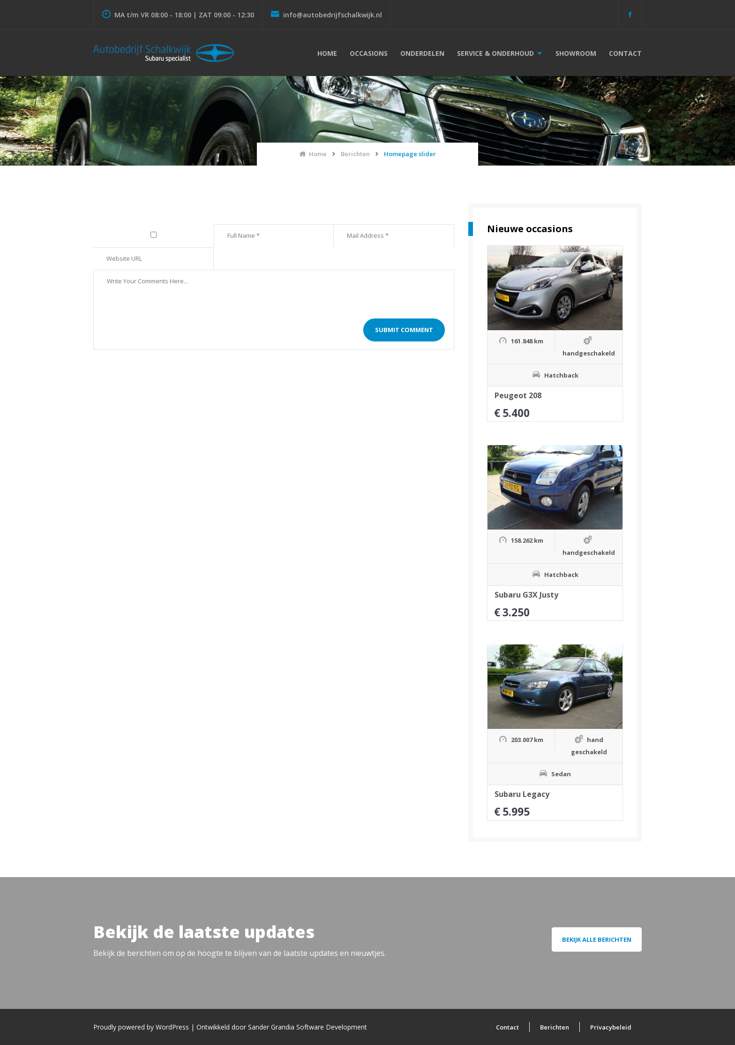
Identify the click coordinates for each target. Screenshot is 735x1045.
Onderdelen (422, 53)
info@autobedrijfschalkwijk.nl (326, 14)
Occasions (369, 53)
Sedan (561, 774)
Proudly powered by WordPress (142, 1026)
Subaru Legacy (522, 794)
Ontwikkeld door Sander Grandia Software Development (281, 1026)
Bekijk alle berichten (596, 939)
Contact (625, 53)
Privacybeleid (610, 1027)
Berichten (554, 1027)
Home (327, 53)
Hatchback (561, 375)
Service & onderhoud (495, 53)
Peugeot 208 (518, 395)
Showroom (575, 53)
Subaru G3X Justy (526, 595)
